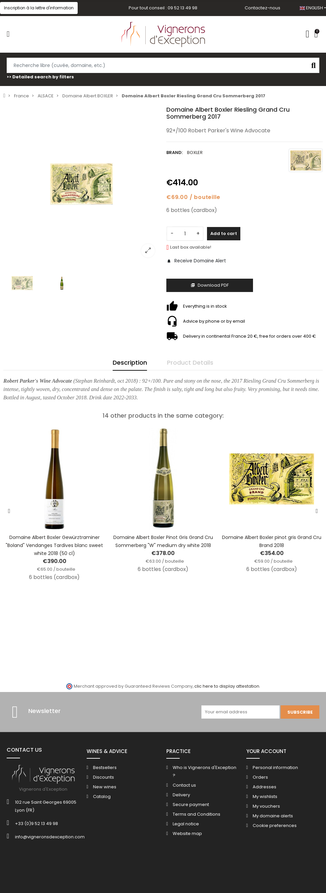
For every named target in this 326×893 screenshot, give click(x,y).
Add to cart (223, 233)
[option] (81, 184)
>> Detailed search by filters (40, 77)
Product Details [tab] (190, 362)
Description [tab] (130, 362)
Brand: (174, 152)
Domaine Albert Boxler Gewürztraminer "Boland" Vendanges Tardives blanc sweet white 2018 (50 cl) (54, 545)
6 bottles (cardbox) (191, 210)
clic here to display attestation (226, 686)
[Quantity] (185, 233)
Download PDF (210, 285)
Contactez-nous (262, 8)
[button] (39, 8)
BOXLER (195, 152)
